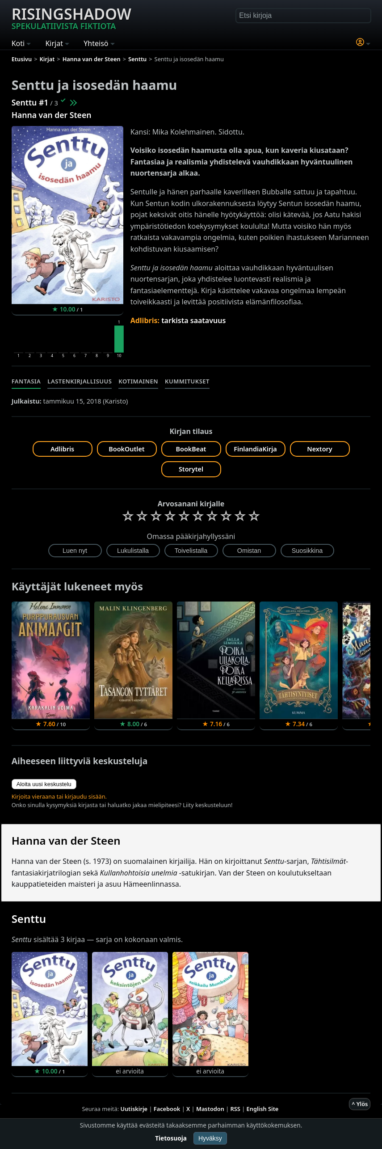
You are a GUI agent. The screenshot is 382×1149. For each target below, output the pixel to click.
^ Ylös (360, 1104)
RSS (235, 1109)
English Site (263, 1109)
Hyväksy (210, 1138)
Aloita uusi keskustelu (44, 784)
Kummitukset (187, 381)
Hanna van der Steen (52, 114)
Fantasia (26, 381)
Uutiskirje (133, 1109)
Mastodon (210, 1109)
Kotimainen (138, 381)
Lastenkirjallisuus (79, 381)
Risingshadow (71, 17)
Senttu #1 (30, 102)
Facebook (167, 1109)
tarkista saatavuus (193, 320)
